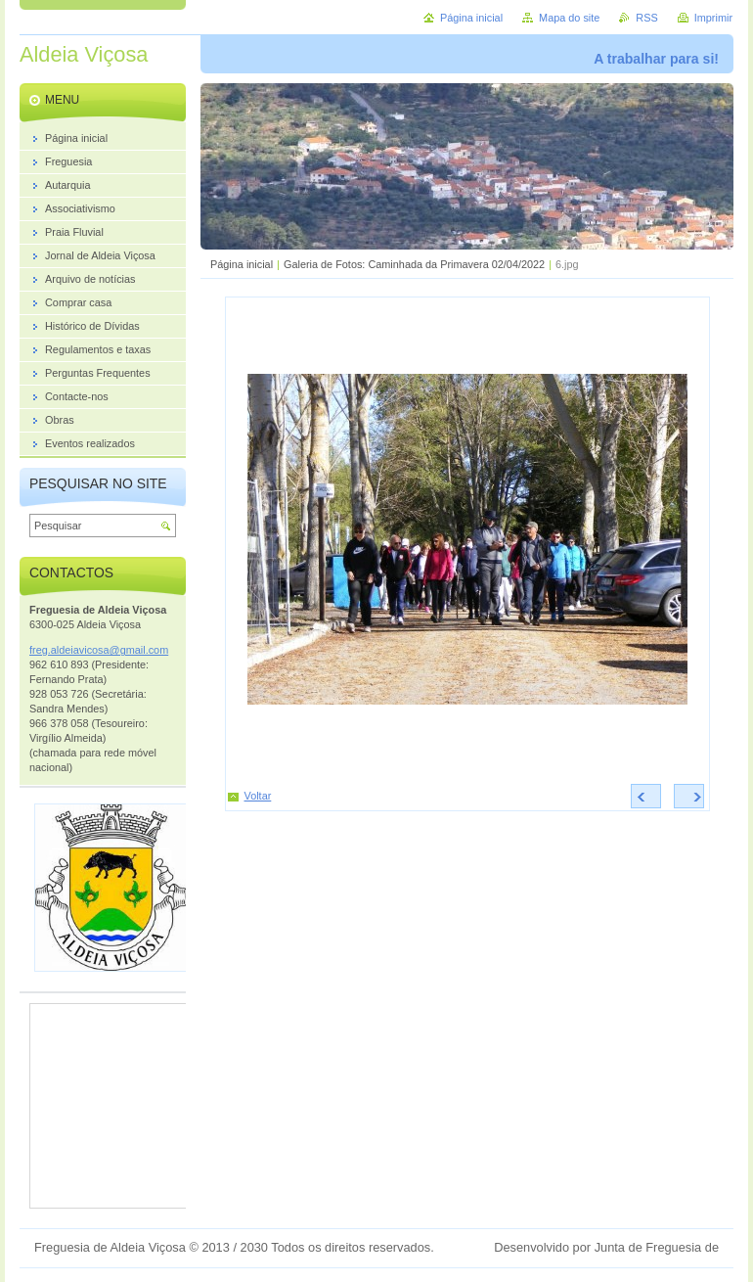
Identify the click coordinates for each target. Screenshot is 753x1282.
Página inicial (241, 264)
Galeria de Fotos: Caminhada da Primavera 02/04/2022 (414, 264)
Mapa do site (569, 17)
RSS (646, 17)
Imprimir (713, 17)
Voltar (258, 795)
